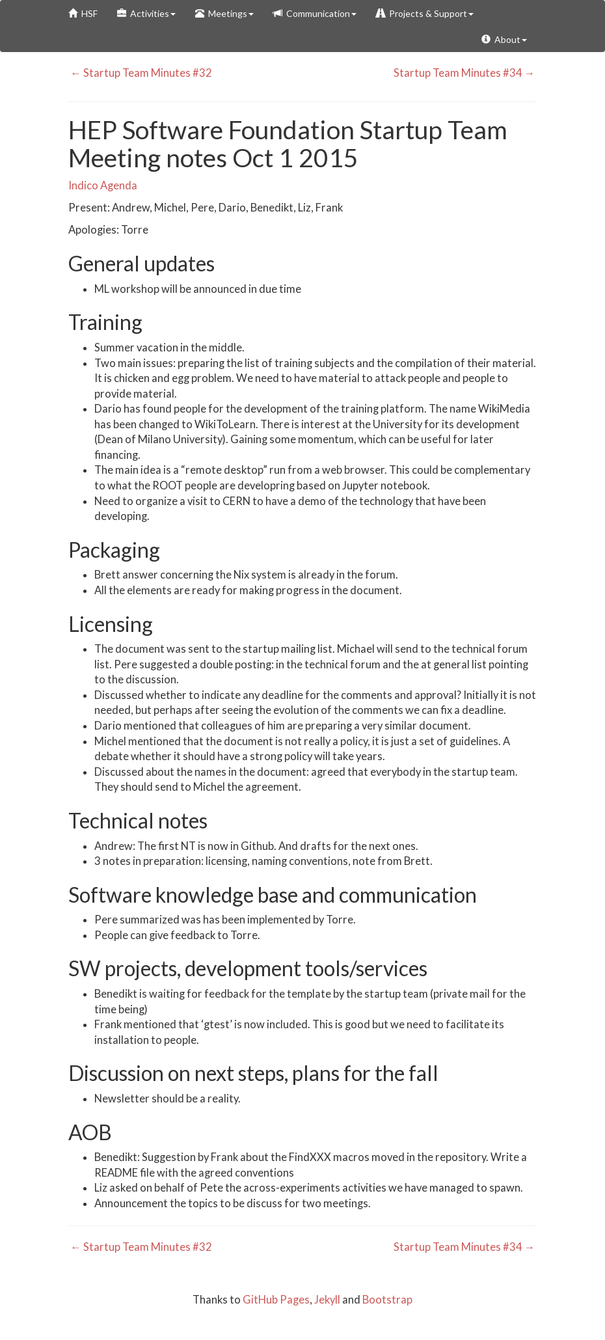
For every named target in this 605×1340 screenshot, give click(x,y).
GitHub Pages (276, 1299)
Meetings (224, 13)
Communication (314, 13)
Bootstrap (387, 1299)
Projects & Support (425, 13)
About (504, 39)
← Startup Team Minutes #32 (140, 72)
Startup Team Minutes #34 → (465, 72)
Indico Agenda (102, 185)
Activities (146, 13)
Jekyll (327, 1299)
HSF (83, 13)
